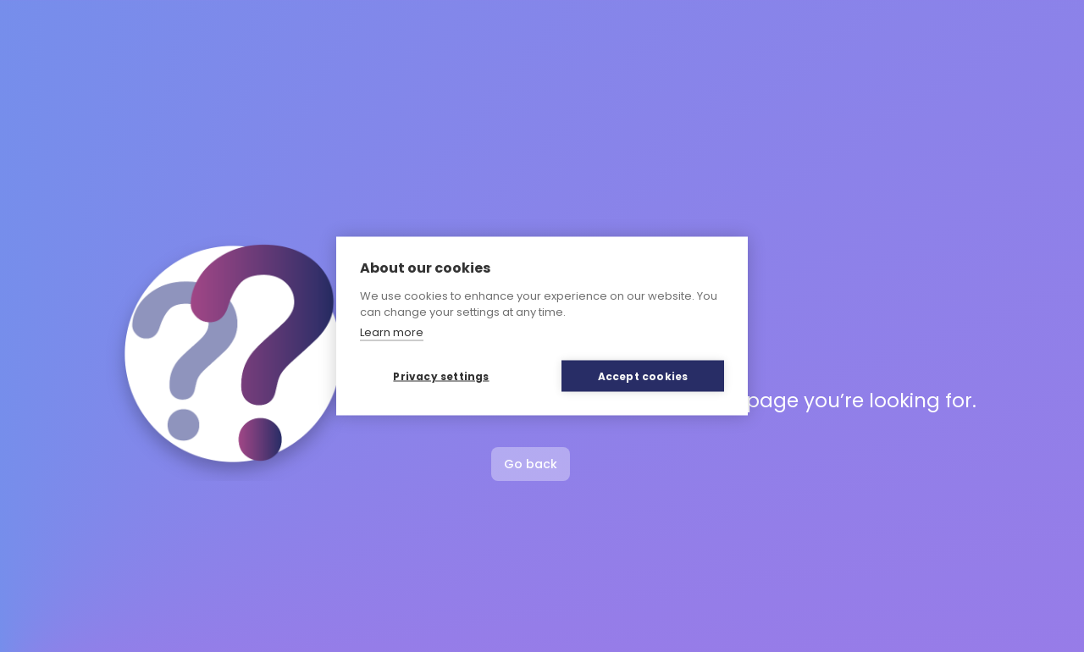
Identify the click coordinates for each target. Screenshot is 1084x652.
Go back (530, 464)
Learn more (391, 331)
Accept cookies (643, 375)
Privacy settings (441, 375)
